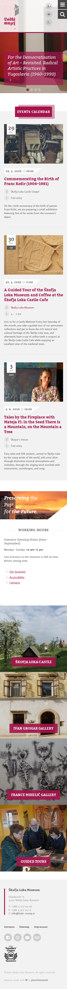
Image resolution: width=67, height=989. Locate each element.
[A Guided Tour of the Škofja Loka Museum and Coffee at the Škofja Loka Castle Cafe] (33, 255)
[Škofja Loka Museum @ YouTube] (27, 937)
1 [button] (27, 90)
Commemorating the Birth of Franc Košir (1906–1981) (31, 181)
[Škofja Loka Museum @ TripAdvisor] (37, 937)
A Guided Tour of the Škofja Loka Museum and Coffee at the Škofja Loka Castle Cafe (33, 295)
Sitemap (24, 926)
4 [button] (39, 90)
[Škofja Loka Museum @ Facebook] (8, 937)
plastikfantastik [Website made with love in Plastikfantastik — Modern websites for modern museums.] (39, 980)
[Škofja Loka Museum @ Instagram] (18, 937)
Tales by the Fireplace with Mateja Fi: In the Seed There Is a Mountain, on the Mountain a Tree (33, 424)
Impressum (41, 926)
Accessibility (16, 577)
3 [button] (35, 90)
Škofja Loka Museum (22, 307)
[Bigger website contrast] (48, 14)
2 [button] (31, 90)
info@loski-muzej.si (23, 913)
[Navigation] (62, 4)
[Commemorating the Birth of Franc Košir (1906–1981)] (33, 144)
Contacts (14, 582)
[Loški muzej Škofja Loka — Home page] (11, 16)
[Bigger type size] (48, 6)
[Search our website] (62, 14)
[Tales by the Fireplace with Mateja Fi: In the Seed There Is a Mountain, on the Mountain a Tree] (33, 382)
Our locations (17, 571)
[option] (33, 46)
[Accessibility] (48, 22)
